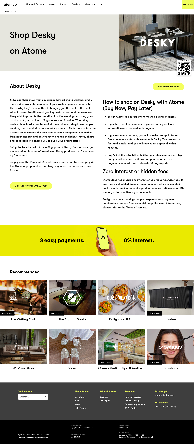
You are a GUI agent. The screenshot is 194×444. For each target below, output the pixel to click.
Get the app (188, 4)
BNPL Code (130, 408)
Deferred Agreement (135, 404)
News (77, 404)
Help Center (81, 408)
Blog (77, 400)
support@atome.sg (164, 395)
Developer (76, 4)
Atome (6, 12)
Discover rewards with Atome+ (31, 185)
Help (102, 4)
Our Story (80, 397)
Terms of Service (133, 397)
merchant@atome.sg (165, 406)
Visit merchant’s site (168, 86)
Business (63, 4)
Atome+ (51, 4)
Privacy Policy (132, 400)
